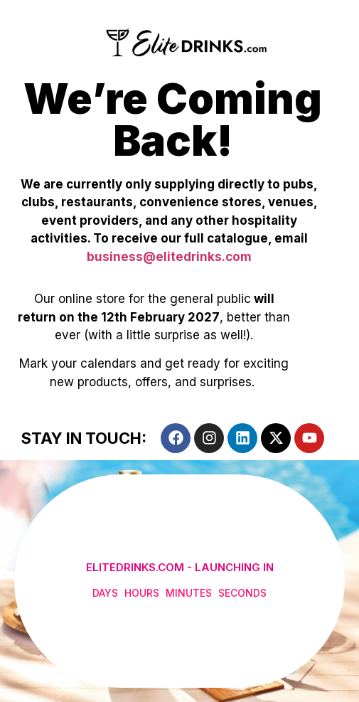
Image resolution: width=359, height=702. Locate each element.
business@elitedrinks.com (169, 257)
